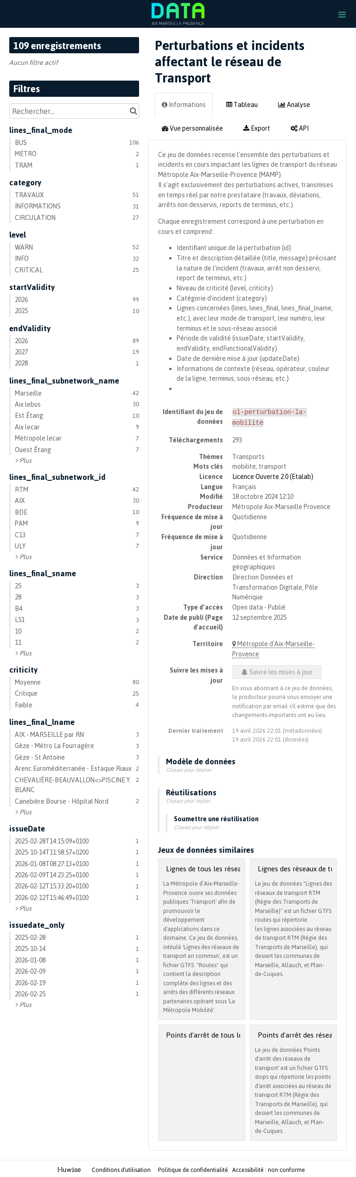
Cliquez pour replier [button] (188, 799)
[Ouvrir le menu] (342, 14)
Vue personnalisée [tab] (192, 128)
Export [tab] (256, 128)
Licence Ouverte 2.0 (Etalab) (272, 474)
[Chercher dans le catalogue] (133, 111)
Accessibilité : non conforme (268, 1168)
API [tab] (300, 128)
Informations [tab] (184, 104)
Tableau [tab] (242, 104)
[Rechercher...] (74, 111)
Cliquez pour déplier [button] (188, 768)
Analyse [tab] (294, 104)
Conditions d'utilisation (122, 1168)
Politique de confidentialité (193, 1168)
